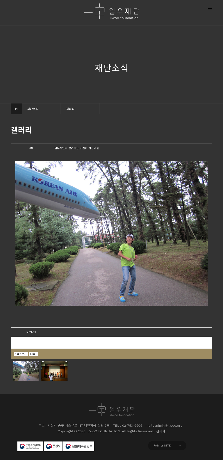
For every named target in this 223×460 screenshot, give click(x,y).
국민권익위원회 (30, 446)
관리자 (160, 431)
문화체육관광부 (78, 446)
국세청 (53, 446)
